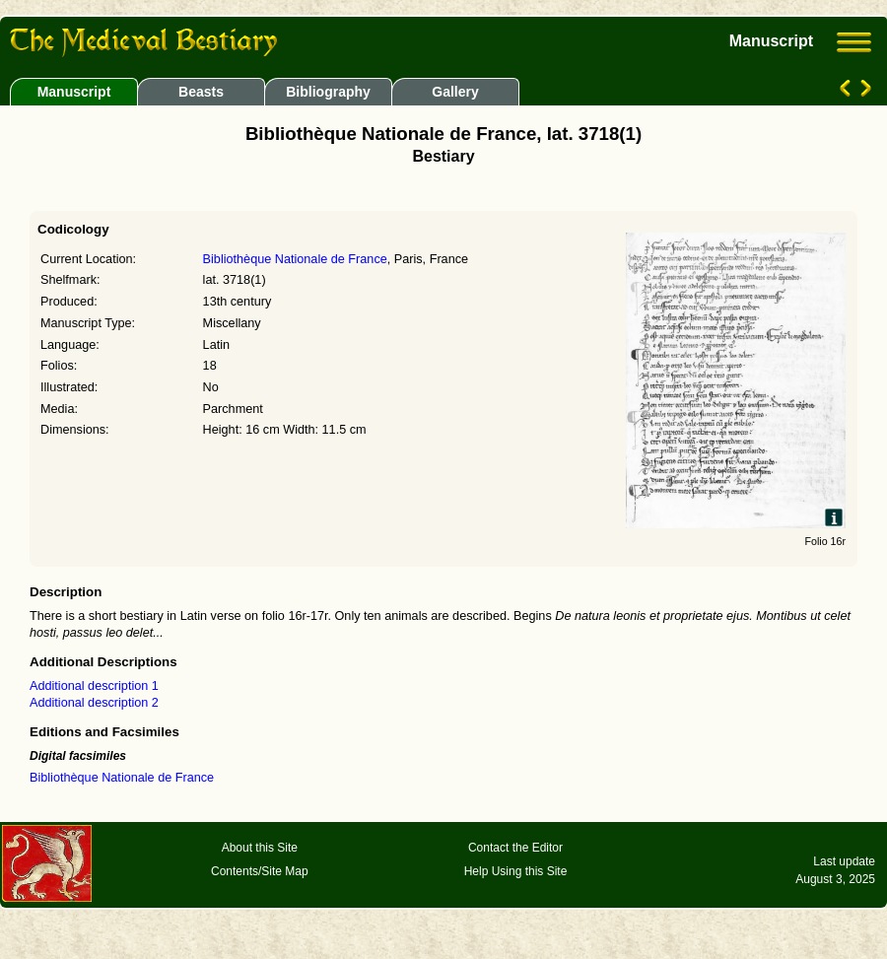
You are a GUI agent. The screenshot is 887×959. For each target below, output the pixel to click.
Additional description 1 (94, 686)
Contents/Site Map (259, 871)
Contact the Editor (515, 848)
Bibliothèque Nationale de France (295, 259)
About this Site (260, 848)
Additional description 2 (94, 703)
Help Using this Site (516, 871)
